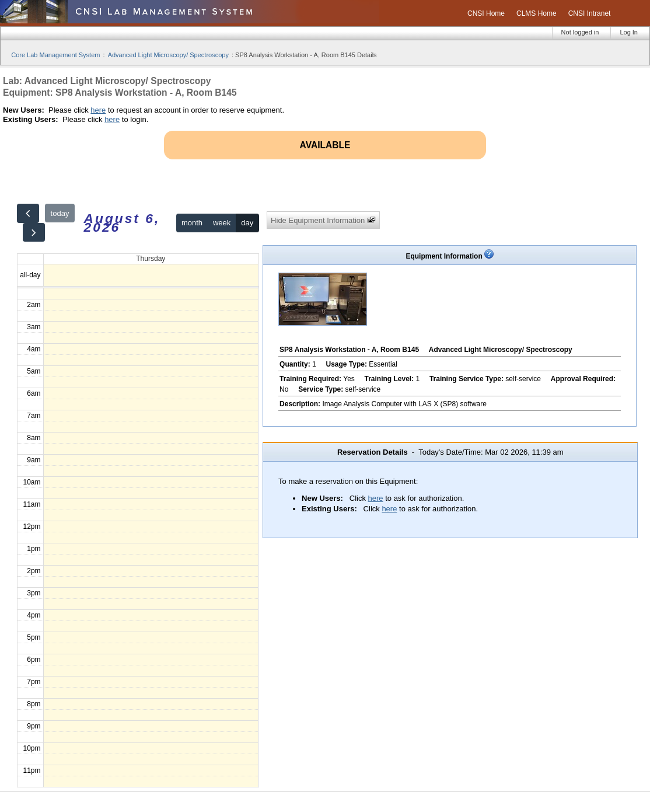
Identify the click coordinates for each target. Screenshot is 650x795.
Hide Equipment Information (323, 220)
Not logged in (580, 32)
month (191, 222)
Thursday (150, 258)
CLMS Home (536, 13)
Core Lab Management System (55, 54)
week (221, 222)
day (247, 222)
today (60, 213)
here (98, 110)
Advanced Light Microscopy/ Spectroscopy (168, 54)
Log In (629, 32)
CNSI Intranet (589, 13)
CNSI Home (486, 13)
